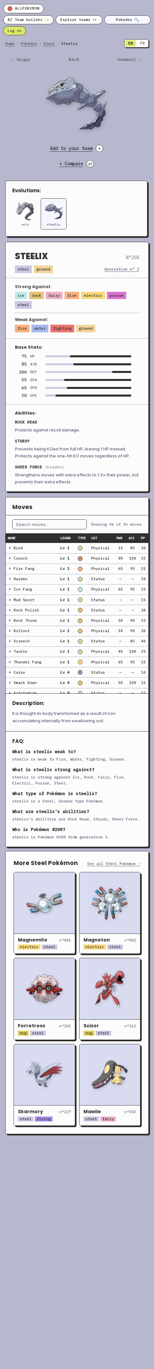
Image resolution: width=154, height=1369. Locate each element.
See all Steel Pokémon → (113, 863)
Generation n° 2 (121, 269)
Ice (21, 295)
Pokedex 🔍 (127, 19)
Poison (117, 295)
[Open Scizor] (110, 999)
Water (40, 328)
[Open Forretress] (44, 999)
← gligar (21, 59)
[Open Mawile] (110, 1085)
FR (142, 43)
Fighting (62, 328)
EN (130, 43)
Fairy (54, 295)
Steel (49, 43)
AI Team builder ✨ (28, 19)
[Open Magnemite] (44, 913)
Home (10, 43)
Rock (36, 295)
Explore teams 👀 (78, 19)
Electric (93, 295)
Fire (72, 295)
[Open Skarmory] (44, 1085)
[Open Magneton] (110, 913)
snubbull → (129, 59)
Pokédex (29, 43)
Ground (43, 268)
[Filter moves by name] (49, 524)
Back (74, 59)
